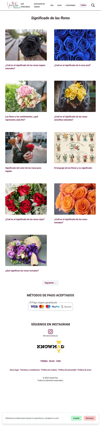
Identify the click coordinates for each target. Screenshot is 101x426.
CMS (58, 361)
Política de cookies (49, 370)
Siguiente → (50, 283)
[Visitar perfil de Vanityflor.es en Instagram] (50, 331)
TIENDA (44, 361)
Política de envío (84, 370)
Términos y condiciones (30, 370)
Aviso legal (14, 370)
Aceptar (76, 418)
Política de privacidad (67, 370)
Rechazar (90, 418)
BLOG (52, 361)
